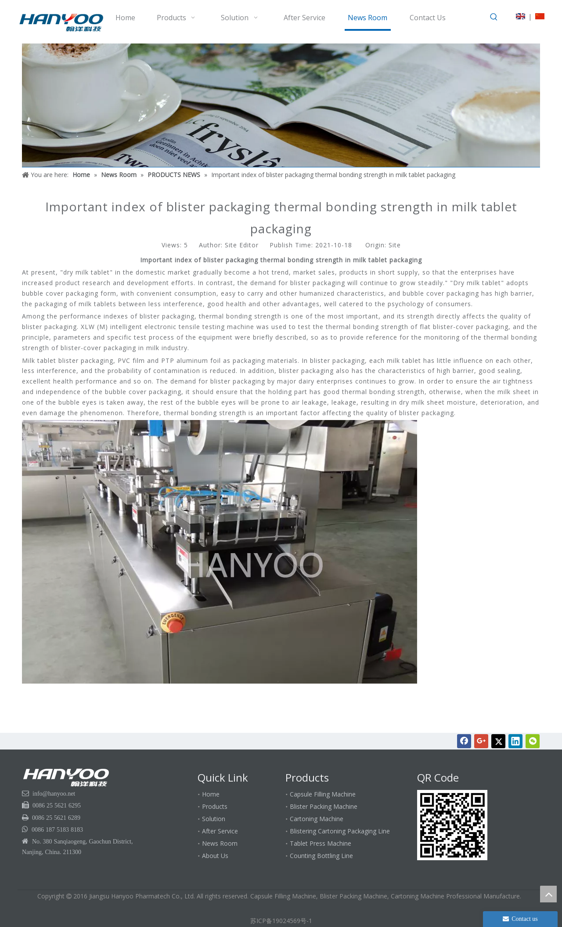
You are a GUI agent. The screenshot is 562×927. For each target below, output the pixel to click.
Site (395, 245)
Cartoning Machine (316, 819)
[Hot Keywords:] (494, 17)
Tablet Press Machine (320, 843)
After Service (220, 831)
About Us (215, 855)
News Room (220, 843)
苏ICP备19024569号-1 (281, 920)
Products (214, 806)
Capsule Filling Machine (323, 794)
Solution (213, 819)
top (548, 894)
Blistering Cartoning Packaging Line (340, 831)
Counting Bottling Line (321, 855)
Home (211, 794)
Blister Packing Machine (323, 806)
